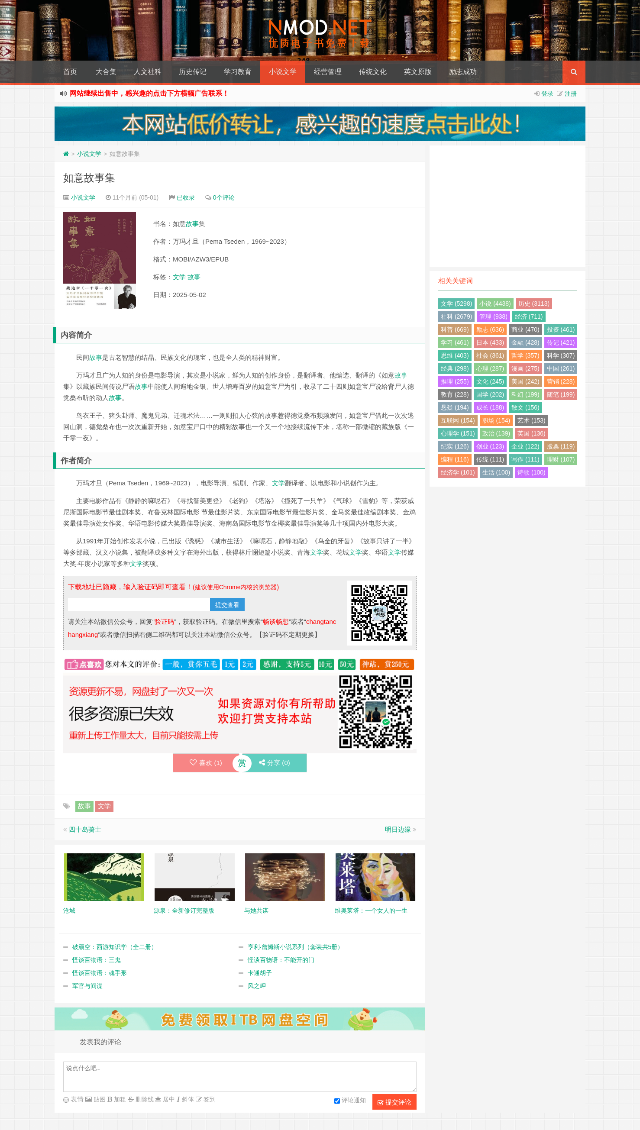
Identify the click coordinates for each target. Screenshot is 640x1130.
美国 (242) (525, 381)
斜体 (187, 1099)
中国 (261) (561, 368)
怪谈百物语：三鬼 (96, 959)
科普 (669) (455, 329)
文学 (179, 277)
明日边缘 (398, 829)
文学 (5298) (456, 303)
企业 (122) (525, 446)
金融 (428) (525, 342)
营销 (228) (561, 381)
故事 (192, 223)
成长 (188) (490, 407)
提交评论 (394, 1102)
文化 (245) (490, 381)
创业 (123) (490, 446)
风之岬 (257, 985)
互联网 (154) (458, 420)
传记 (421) (561, 342)
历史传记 (193, 71)
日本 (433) (490, 342)
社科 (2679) (456, 316)
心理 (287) (490, 368)
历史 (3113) (533, 303)
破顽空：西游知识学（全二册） (114, 946)
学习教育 (238, 71)
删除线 (144, 1099)
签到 (209, 1099)
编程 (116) (455, 459)
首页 (70, 71)
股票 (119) (561, 446)
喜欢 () (205, 762)
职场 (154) (496, 420)
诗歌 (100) (531, 472)
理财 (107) (561, 459)
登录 (547, 93)
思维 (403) (455, 355)
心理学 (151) (458, 433)
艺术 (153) (531, 420)
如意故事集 (89, 178)
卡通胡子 (260, 972)
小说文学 (283, 71)
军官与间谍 (87, 985)
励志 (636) (490, 329)
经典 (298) (455, 368)
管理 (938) (493, 316)
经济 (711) (529, 316)
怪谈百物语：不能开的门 (281, 959)
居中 (168, 1099)
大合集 (106, 71)
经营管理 (328, 71)
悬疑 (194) (455, 407)
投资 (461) (561, 329)
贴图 (99, 1099)
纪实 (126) (455, 446)
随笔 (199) (561, 394)
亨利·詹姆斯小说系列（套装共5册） (296, 946)
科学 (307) (561, 355)
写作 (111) (525, 459)
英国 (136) (531, 433)
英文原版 (418, 71)
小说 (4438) (495, 303)
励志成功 (463, 71)
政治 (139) (496, 433)
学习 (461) (455, 342)
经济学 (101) (458, 472)
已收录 (186, 197)
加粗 (119, 1099)
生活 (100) (496, 472)
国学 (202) (490, 394)
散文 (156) (525, 407)
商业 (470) (525, 329)
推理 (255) (455, 381)
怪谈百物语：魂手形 (99, 972)
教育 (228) (455, 394)
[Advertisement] (507, 206)
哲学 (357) (525, 355)
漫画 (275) (525, 368)
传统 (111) (490, 459)
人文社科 (148, 71)
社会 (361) (490, 355)
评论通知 (350, 1100)
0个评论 (224, 197)
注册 (571, 93)
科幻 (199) (525, 394)
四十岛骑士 (85, 829)
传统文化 (373, 71)
